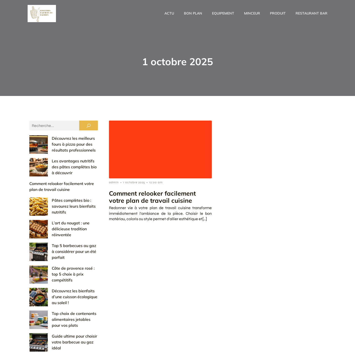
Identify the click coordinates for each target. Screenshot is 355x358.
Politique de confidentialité (301, 345)
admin (114, 182)
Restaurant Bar (311, 13)
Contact (226, 345)
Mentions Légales (256, 345)
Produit (278, 13)
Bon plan (193, 13)
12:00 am (156, 182)
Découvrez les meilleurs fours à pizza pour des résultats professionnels (59, 144)
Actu (169, 13)
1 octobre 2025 (134, 182)
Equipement (223, 13)
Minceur (252, 13)
